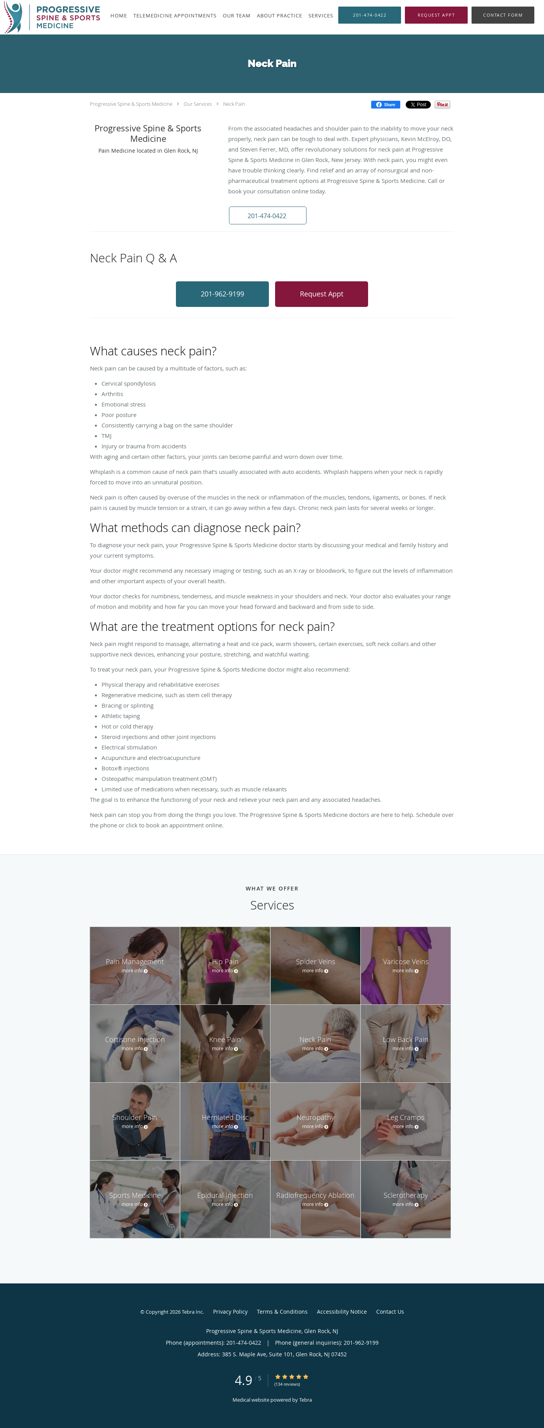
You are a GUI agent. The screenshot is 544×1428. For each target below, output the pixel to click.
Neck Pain (234, 103)
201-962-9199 (222, 293)
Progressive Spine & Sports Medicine (131, 103)
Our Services (198, 103)
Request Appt (321, 293)
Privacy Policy (230, 1311)
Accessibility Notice (342, 1311)
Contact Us (390, 1311)
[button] (436, 15)
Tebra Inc (192, 1311)
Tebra (305, 1399)
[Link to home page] (50, 17)
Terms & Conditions (282, 1311)
